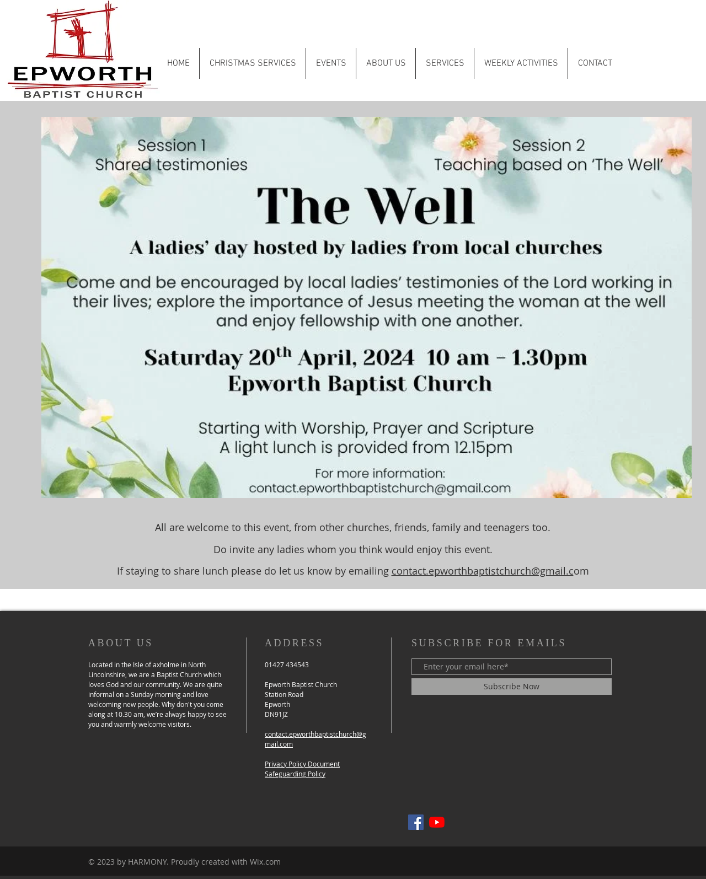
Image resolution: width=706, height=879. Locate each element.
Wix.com (265, 861)
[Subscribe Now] (511, 686)
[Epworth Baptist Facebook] (416, 822)
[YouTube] (437, 822)
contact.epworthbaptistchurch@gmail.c (483, 570)
